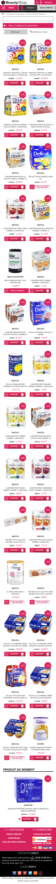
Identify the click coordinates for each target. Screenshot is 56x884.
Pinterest (25, 873)
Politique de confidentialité (24, 878)
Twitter (30, 873)
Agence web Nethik (31, 881)
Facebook (14, 873)
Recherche (37, 2)
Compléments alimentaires (15, 14)
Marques (46, 2)
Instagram (41, 873)
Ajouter (14, 83)
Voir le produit (17, 291)
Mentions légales (8, 878)
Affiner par (15, 32)
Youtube (20, 873)
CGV (36, 878)
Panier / (31, 8)
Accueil (2, 13)
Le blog (36, 873)
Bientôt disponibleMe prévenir (42, 186)
